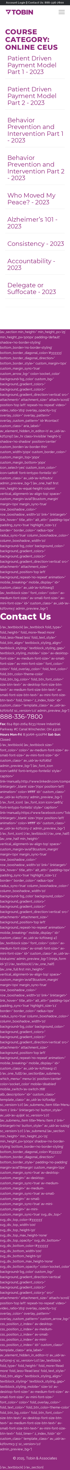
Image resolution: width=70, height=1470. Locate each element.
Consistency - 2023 (35, 243)
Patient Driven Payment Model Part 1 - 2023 (31, 65)
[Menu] (60, 12)
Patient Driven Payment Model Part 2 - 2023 (31, 95)
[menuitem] (60, 12)
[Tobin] (29, 12)
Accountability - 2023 (31, 264)
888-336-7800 (54, 2)
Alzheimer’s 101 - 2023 (32, 223)
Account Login (15, 2)
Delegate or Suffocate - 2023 (31, 288)
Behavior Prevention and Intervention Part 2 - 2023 (35, 168)
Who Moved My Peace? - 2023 (31, 199)
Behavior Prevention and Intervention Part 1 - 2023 (35, 130)
